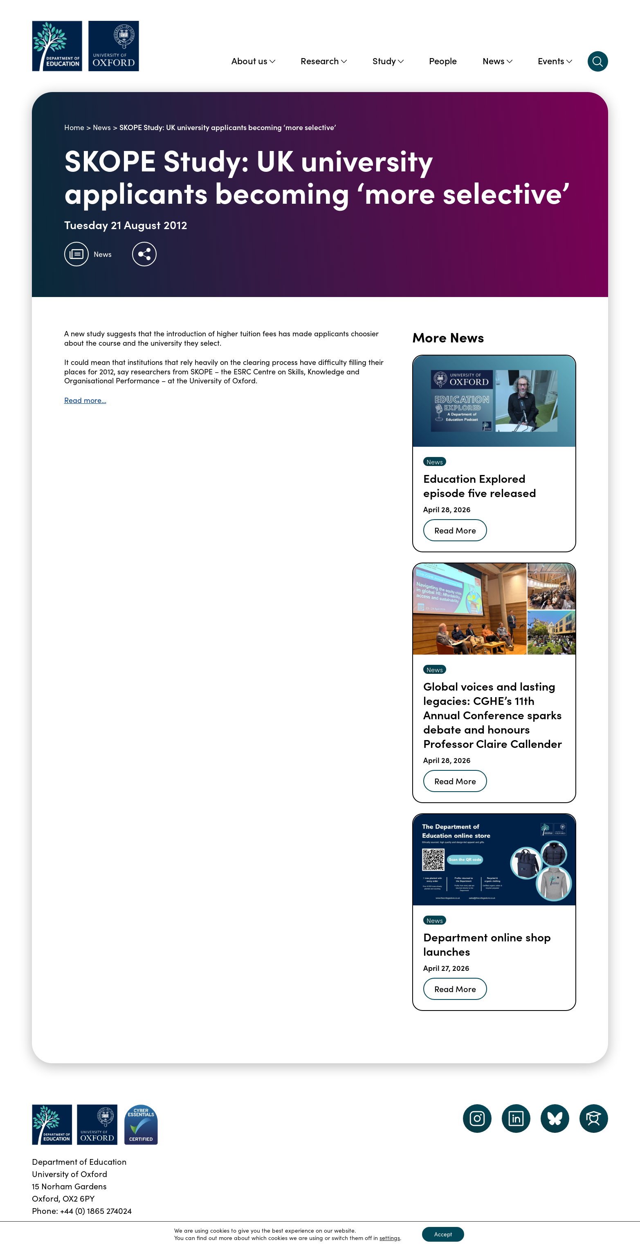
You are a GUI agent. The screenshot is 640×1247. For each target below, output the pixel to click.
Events (555, 60)
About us (253, 60)
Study (388, 60)
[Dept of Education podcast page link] (555, 1118)
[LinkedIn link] (516, 1118)
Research (324, 60)
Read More (455, 530)
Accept (443, 1234)
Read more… (85, 400)
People (443, 60)
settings (389, 1238)
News (497, 60)
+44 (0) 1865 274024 (96, 1210)
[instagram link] (477, 1118)
